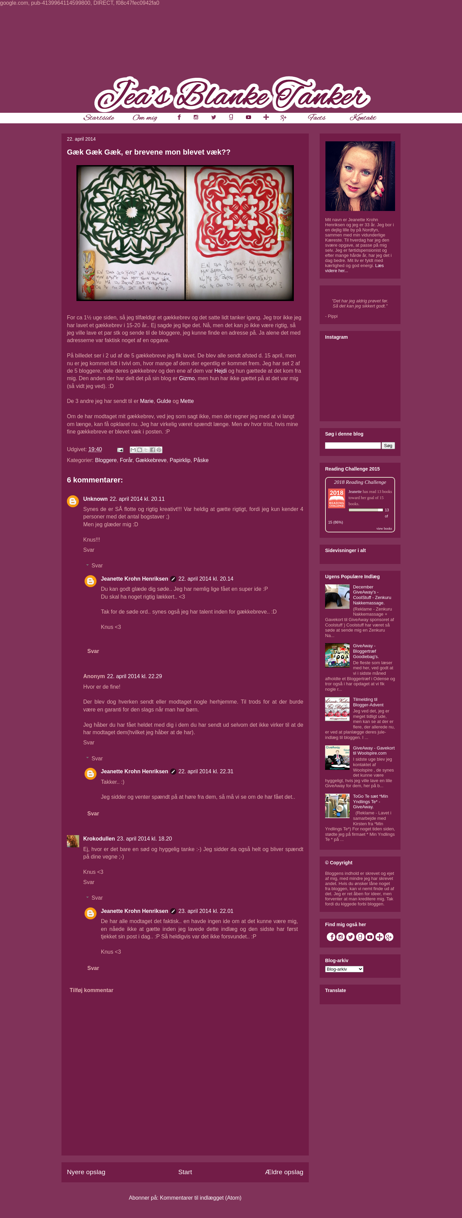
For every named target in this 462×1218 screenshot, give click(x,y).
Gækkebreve (151, 460)
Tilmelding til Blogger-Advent (368, 702)
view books (384, 528)
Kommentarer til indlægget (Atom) (201, 1198)
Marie (147, 401)
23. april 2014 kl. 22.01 (205, 911)
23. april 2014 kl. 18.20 (144, 839)
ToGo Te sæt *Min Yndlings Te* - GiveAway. (370, 801)
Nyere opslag (86, 1172)
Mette (187, 401)
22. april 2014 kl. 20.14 (205, 579)
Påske (201, 460)
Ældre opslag (284, 1172)
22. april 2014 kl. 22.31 (205, 771)
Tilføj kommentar (91, 990)
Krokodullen (99, 839)
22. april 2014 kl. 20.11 (137, 499)
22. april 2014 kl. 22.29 (134, 676)
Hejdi (220, 371)
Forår (126, 460)
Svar (88, 550)
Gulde (164, 401)
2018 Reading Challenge (360, 482)
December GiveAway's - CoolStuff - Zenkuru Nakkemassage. (372, 594)
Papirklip (180, 460)
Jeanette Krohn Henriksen (134, 579)
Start (185, 1172)
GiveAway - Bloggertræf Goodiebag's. (366, 651)
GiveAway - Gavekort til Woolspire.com (374, 750)
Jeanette (355, 491)
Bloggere (106, 460)
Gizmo (187, 378)
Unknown (95, 499)
